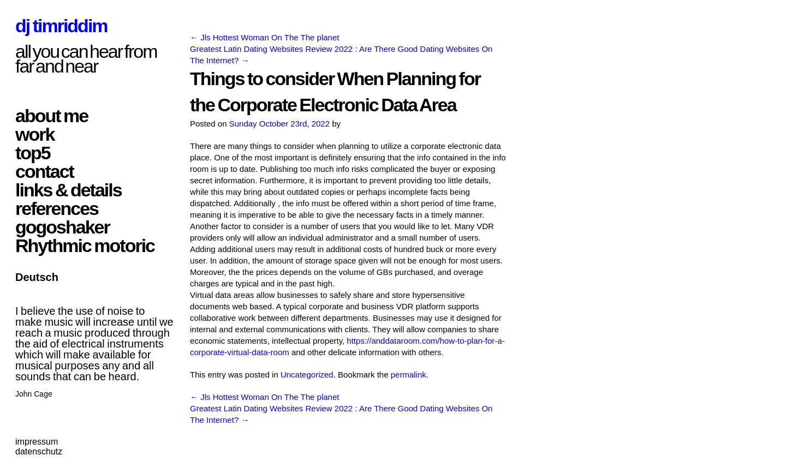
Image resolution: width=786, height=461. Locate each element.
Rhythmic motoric (84, 245)
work (34, 134)
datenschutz (38, 451)
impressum (36, 441)
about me (51, 115)
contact (44, 171)
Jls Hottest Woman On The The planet (264, 37)
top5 (32, 152)
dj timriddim (61, 25)
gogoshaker (62, 227)
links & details (68, 190)
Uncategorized (307, 374)
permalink (408, 374)
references (56, 208)
